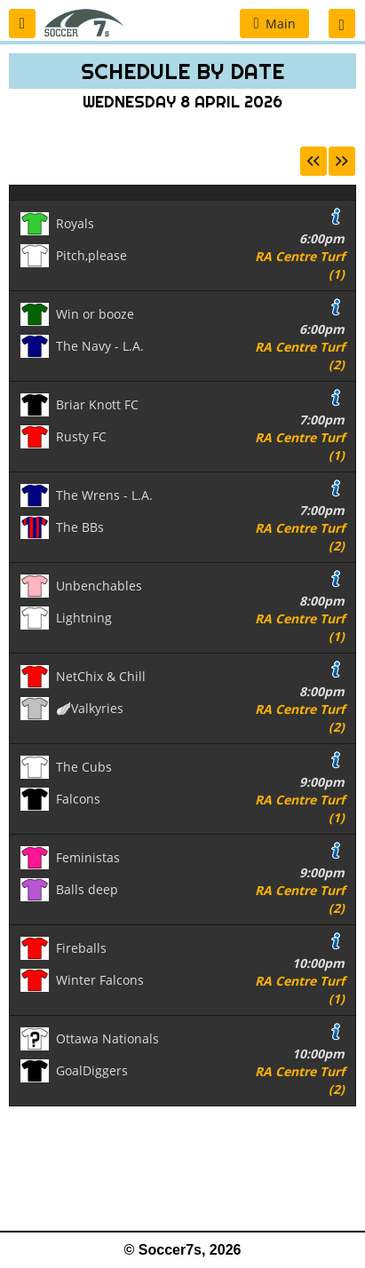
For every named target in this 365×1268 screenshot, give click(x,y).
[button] (22, 23)
